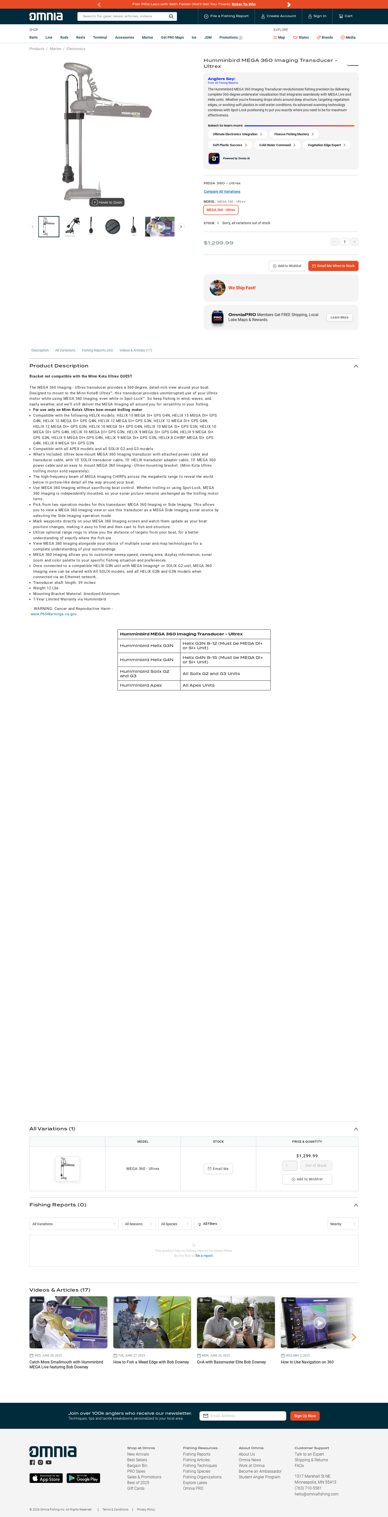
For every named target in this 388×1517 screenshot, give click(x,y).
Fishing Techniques (200, 1465)
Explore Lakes (195, 1482)
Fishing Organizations (202, 1477)
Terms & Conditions (115, 1509)
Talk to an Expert (309, 1454)
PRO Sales (136, 1471)
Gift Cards (136, 1488)
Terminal (100, 37)
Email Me (218, 1169)
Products (36, 49)
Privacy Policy (146, 1509)
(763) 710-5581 (308, 1488)
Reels (80, 37)
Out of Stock (316, 1165)
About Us (247, 1454)
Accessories (124, 37)
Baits (33, 37)
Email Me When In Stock (333, 266)
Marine (147, 37)
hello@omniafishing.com (317, 1494)
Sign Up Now (305, 1416)
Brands (325, 37)
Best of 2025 (138, 1482)
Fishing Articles (196, 1460)
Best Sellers (137, 1460)
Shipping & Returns (311, 1460)
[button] (194, 366)
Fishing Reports (196, 1454)
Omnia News (250, 1460)
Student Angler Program (259, 1477)
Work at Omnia (252, 1465)
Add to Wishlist (287, 266)
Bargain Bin (137, 1465)
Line (49, 37)
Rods (64, 37)
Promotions (230, 38)
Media (348, 38)
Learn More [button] (340, 317)
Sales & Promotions (144, 1477)
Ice (194, 37)
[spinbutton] (290, 1165)
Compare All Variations (222, 191)
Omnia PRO (193, 1488)
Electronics (76, 49)
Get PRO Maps (172, 37)
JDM (208, 37)
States (301, 37)
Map (279, 37)
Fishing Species (196, 1471)
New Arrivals (138, 1454)
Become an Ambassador (260, 1471)
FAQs (299, 1465)
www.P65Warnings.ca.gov (53, 614)
